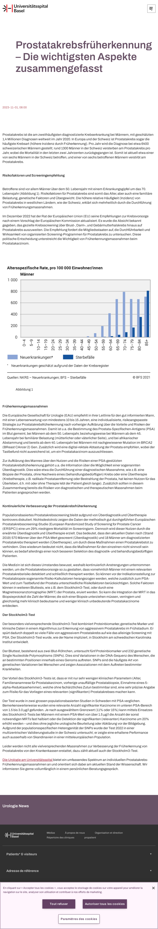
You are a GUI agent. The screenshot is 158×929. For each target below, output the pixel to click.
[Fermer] (153, 888)
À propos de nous (75, 832)
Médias (51, 832)
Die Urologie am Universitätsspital (27, 760)
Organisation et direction (109, 832)
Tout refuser (59, 904)
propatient (90, 837)
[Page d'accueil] (25, 8)
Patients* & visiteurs (21, 854)
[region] (79, 905)
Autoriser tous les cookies (105, 904)
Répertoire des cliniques (60, 837)
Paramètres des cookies (79, 919)
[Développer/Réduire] (151, 9)
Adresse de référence (22, 871)
